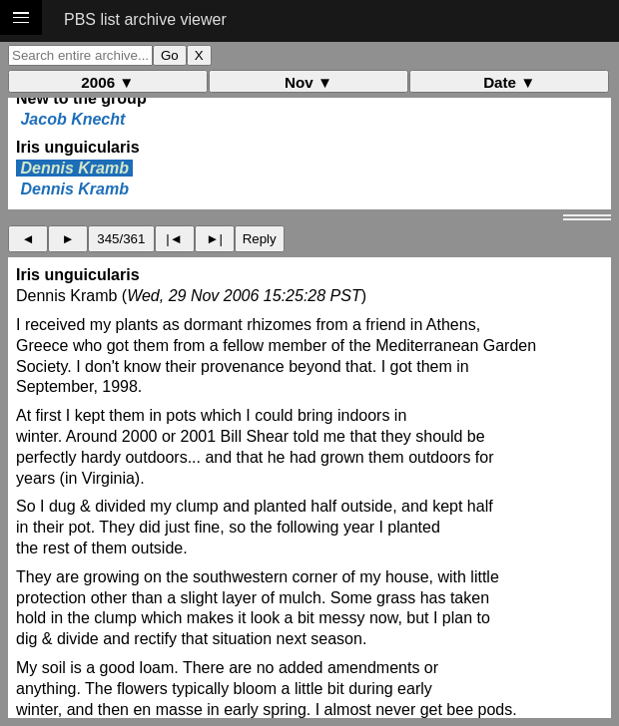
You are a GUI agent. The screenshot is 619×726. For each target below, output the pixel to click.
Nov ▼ (308, 82)
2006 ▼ (107, 82)
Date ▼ (509, 82)
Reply (260, 238)
